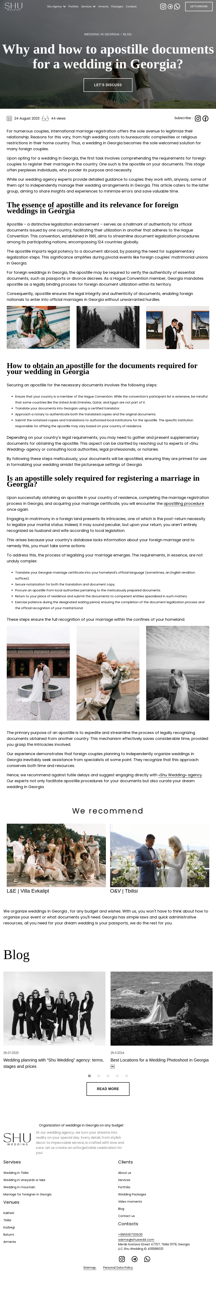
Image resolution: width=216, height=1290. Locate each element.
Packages (118, 6)
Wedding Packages (132, 1194)
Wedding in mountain (19, 1187)
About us (124, 1173)
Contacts (132, 6)
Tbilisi (7, 1220)
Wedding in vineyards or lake (24, 1180)
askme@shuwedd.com (136, 1240)
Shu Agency (55, 6)
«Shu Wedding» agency (180, 775)
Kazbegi (9, 1227)
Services (87, 6)
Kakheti (8, 1213)
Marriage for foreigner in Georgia (27, 1194)
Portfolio (74, 6)
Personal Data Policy (118, 1267)
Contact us (126, 1216)
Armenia (104, 6)
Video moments (130, 1201)
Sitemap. (89, 1267)
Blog (121, 1209)
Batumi (8, 1234)
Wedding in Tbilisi (15, 1173)
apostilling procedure (184, 503)
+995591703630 (130, 1234)
